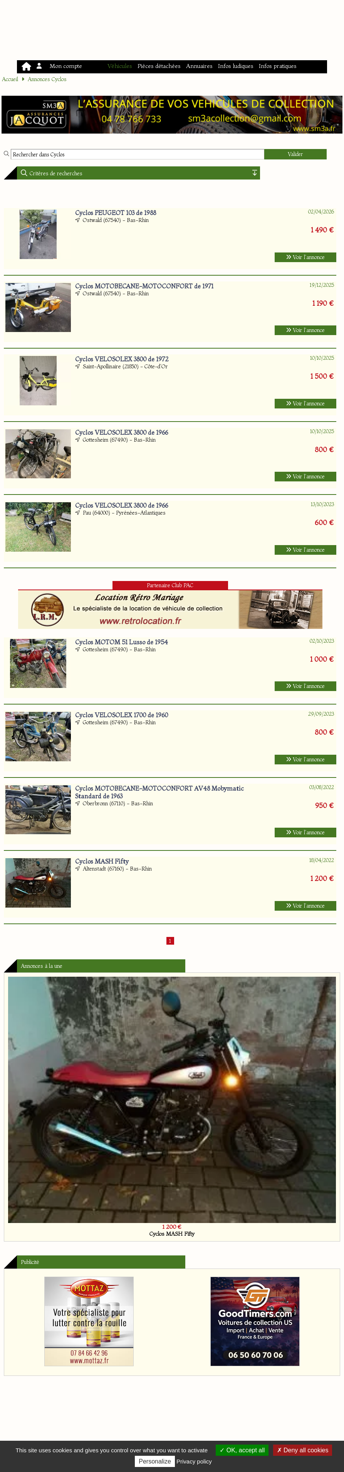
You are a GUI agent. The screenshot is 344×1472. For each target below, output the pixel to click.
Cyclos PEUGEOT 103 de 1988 (115, 213)
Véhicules (119, 65)
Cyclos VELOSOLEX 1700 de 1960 (121, 715)
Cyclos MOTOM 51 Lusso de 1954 (121, 642)
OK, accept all (242, 1450)
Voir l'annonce (305, 257)
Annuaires (199, 65)
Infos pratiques (278, 65)
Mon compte (59, 65)
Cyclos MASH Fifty (102, 861)
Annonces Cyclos (47, 79)
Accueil (10, 79)
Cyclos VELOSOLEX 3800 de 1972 (122, 359)
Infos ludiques (235, 65)
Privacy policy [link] (194, 1461)
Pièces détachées (159, 65)
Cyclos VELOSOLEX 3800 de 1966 (121, 432)
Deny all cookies (303, 1450)
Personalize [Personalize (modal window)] (155, 1461)
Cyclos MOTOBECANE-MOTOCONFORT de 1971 (144, 286)
